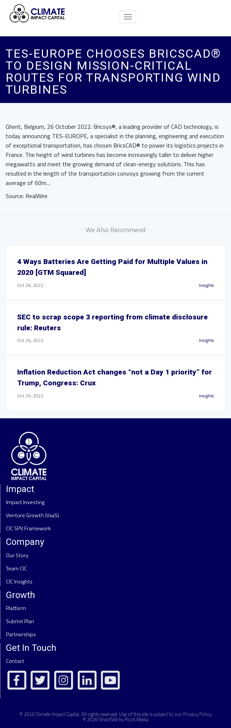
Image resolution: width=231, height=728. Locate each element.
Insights (206, 285)
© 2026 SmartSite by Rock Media (115, 719)
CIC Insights (19, 581)
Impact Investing (25, 502)
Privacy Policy (197, 714)
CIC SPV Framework (28, 528)
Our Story (17, 555)
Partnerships (21, 634)
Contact (15, 661)
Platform (16, 608)
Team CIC (16, 568)
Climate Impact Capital (57, 714)
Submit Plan (20, 621)
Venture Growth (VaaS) (32, 515)
